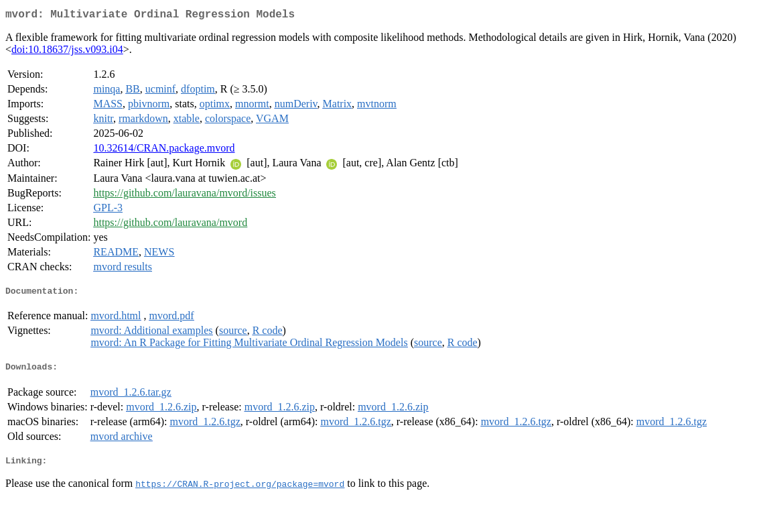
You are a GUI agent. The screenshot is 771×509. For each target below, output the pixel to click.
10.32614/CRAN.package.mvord (163, 150)
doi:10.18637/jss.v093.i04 (67, 52)
